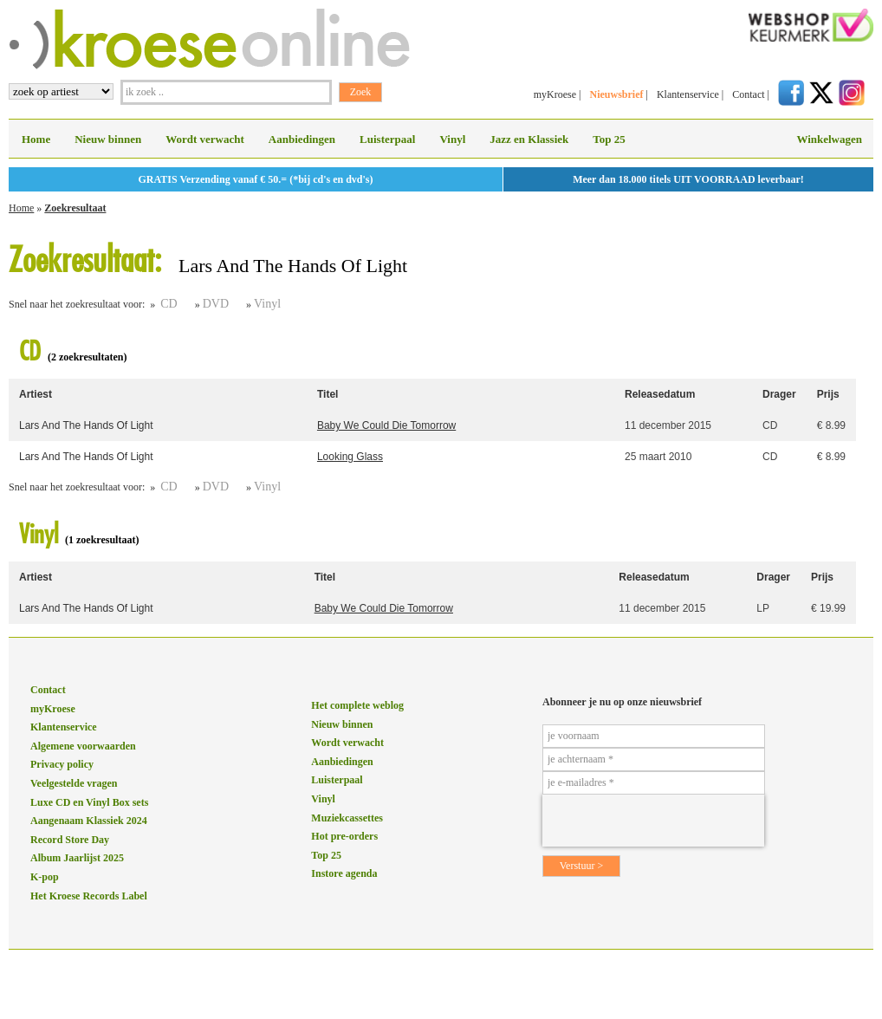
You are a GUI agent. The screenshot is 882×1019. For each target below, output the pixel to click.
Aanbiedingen (302, 139)
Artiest (35, 394)
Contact (748, 94)
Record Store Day (69, 840)
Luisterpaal (387, 139)
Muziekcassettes (347, 818)
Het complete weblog (357, 705)
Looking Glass (350, 457)
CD (168, 303)
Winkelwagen (829, 139)
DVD (216, 303)
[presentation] (653, 821)
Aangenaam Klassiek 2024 (88, 821)
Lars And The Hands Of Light (86, 425)
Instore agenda (344, 873)
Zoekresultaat (75, 208)
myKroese (555, 94)
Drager (779, 394)
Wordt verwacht (204, 139)
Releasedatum (660, 394)
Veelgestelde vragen (74, 783)
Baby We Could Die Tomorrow (386, 425)
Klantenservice (688, 94)
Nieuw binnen (108, 139)
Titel (327, 394)
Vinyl (452, 139)
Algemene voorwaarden (83, 746)
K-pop (44, 877)
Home (36, 139)
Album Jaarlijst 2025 (77, 858)
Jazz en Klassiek (529, 139)
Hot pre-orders (344, 836)
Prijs (828, 394)
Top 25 (609, 139)
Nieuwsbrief (616, 94)
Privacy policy (62, 764)
